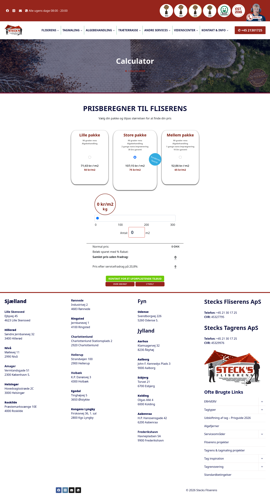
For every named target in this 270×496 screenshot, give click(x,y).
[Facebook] (7, 11)
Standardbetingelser (217, 475)
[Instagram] (14, 11)
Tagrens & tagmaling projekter (224, 450)
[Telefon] (78, 490)
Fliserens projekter (216, 442)
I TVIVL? (150, 284)
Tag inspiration (214, 458)
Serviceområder (214, 434)
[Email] (20, 11)
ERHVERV (210, 401)
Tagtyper (210, 410)
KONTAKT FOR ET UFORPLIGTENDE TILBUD (135, 278)
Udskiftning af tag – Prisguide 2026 (227, 418)
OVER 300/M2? (120, 284)
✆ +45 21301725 (250, 30)
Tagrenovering (214, 467)
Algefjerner (211, 426)
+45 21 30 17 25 (226, 313)
